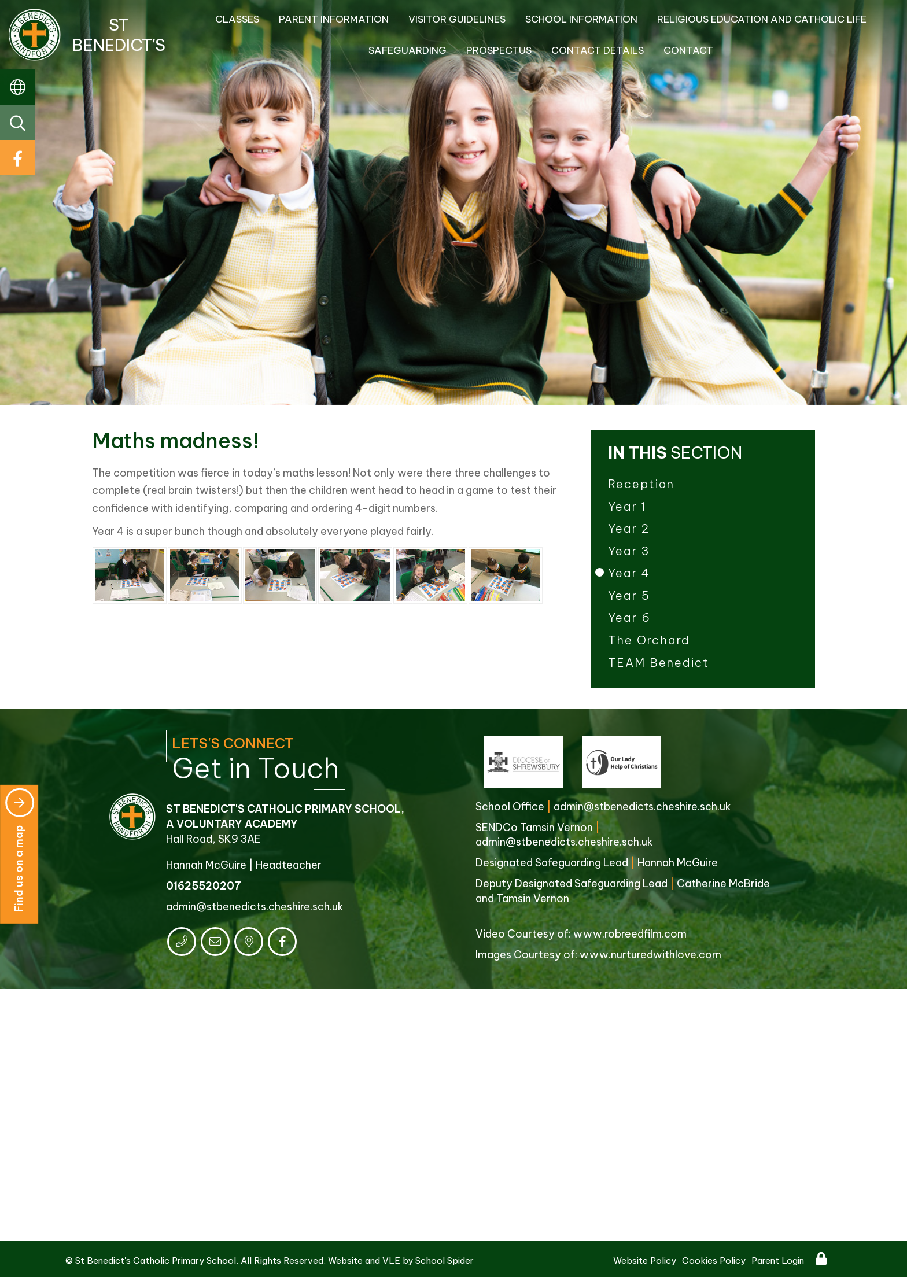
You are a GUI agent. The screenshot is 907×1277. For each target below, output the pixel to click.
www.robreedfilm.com (630, 933)
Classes (237, 19)
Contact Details (597, 50)
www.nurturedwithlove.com (650, 954)
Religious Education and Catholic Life (762, 19)
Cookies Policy (714, 1260)
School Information (581, 19)
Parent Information (334, 19)
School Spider (444, 1260)
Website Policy (644, 1260)
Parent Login (777, 1260)
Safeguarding (407, 50)
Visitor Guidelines (457, 19)
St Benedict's (87, 35)
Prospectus (499, 50)
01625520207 (203, 885)
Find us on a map (19, 850)
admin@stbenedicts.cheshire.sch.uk (255, 906)
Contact (688, 50)
